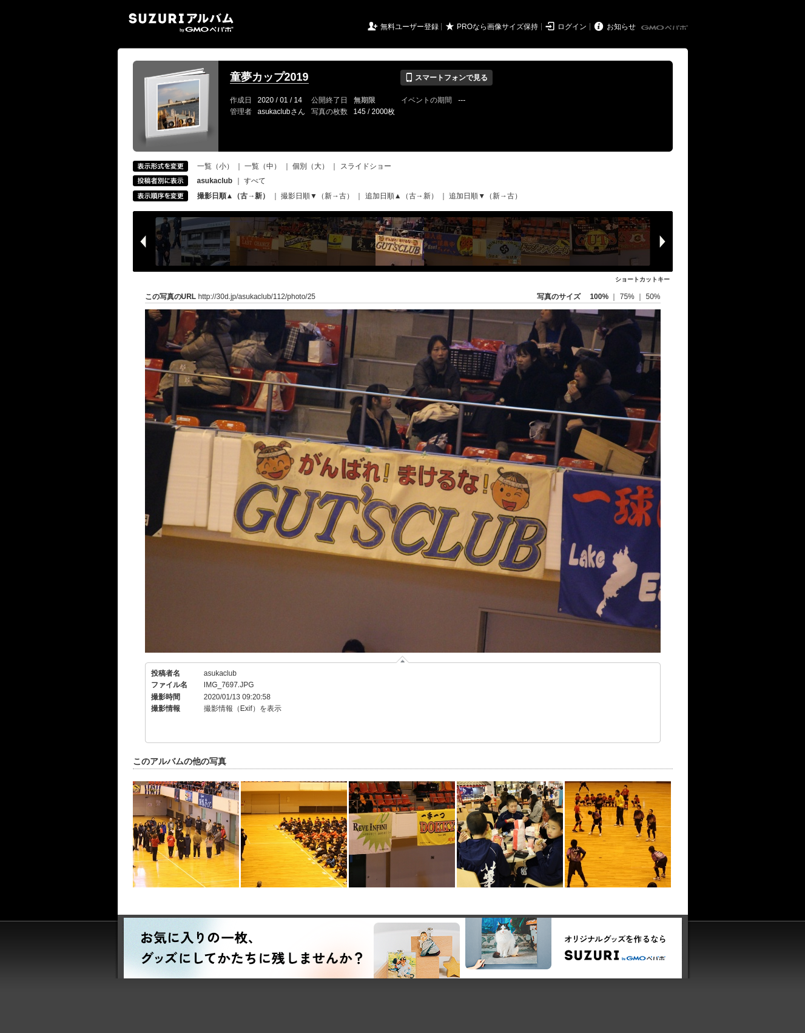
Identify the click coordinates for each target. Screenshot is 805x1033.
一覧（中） (262, 166)
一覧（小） (215, 166)
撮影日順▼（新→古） (317, 196)
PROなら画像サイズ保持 (497, 26)
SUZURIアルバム (181, 23)
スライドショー (365, 166)
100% (599, 296)
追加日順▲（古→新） (401, 196)
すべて (255, 181)
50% (652, 296)
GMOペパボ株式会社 (665, 28)
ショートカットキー (642, 279)
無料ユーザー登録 (409, 26)
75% (628, 296)
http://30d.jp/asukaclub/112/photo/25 (256, 296)
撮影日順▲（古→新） (233, 196)
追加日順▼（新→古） (485, 196)
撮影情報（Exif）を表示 (242, 708)
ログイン (572, 26)
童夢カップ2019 (269, 77)
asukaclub (220, 673)
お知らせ (621, 26)
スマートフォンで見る (446, 78)
